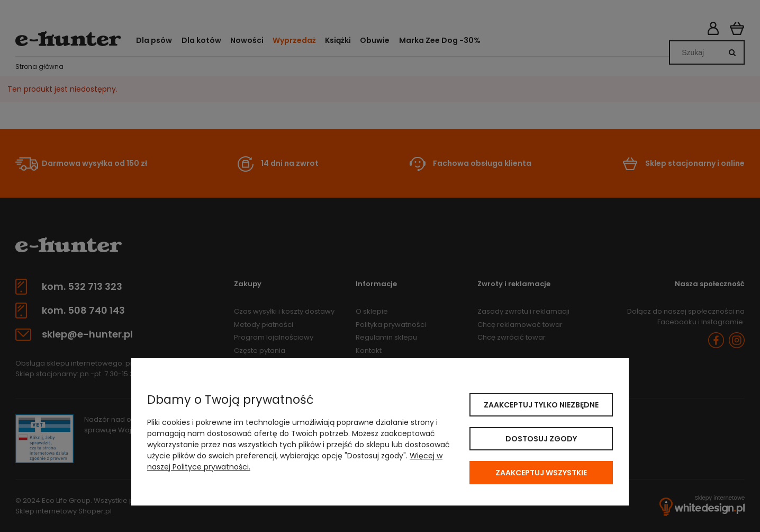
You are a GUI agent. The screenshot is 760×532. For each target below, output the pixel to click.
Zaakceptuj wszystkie (541, 472)
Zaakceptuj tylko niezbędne (541, 405)
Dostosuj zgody (541, 438)
